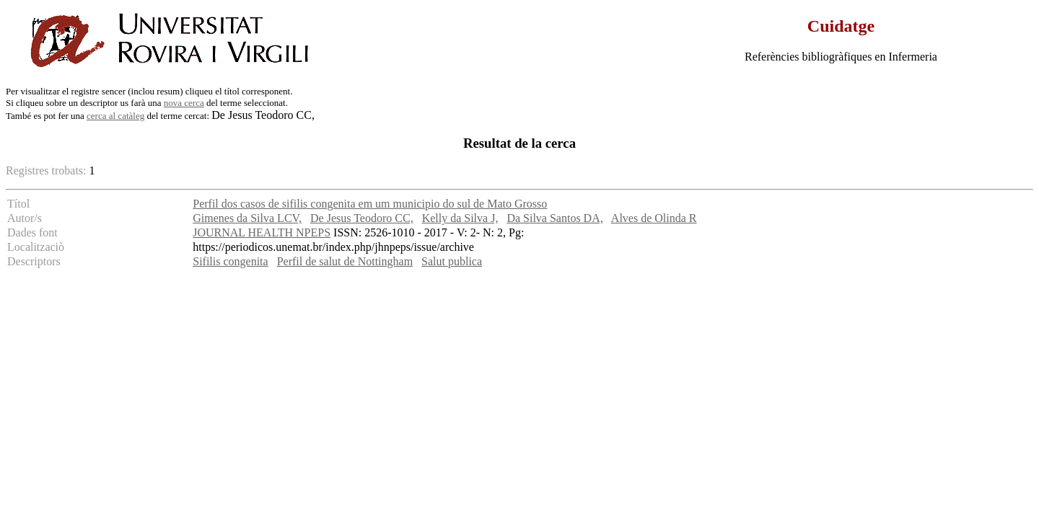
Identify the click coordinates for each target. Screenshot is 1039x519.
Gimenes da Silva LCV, (247, 218)
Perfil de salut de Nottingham (345, 261)
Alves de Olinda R (654, 218)
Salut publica (451, 261)
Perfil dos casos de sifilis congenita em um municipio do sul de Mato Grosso (370, 204)
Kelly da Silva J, (460, 218)
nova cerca (184, 102)
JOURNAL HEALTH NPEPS (261, 232)
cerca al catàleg (115, 115)
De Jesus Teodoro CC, (361, 218)
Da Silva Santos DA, (554, 218)
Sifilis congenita (230, 261)
